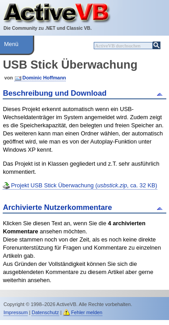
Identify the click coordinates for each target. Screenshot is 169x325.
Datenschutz (45, 312)
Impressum (16, 312)
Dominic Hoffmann (44, 77)
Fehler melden (87, 312)
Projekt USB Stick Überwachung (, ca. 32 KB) (84, 185)
